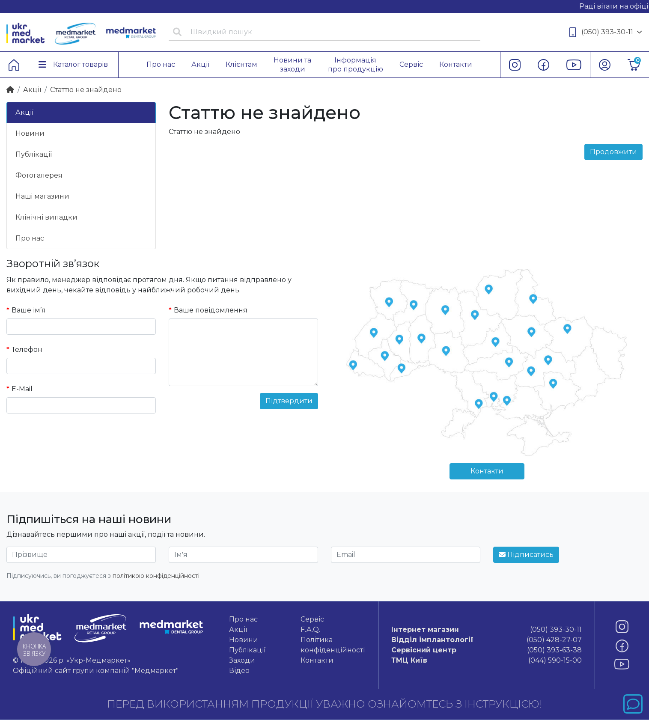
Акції (32, 90)
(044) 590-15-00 (486, 660)
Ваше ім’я (29, 310)
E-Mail (22, 389)
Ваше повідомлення (210, 310)
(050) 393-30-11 (605, 32)
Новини (30, 133)
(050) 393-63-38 (486, 650)
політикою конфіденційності (156, 576)
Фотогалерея (39, 175)
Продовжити (613, 152)
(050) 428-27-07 (486, 640)
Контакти (486, 471)
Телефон (27, 349)
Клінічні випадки (46, 217)
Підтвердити (289, 401)
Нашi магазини (42, 196)
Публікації (33, 154)
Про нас (29, 238)
